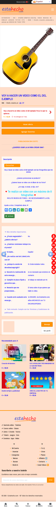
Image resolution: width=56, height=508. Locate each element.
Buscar (16, 505)
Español (38, 1)
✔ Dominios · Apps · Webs (10, 438)
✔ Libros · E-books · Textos (11, 431)
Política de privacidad (37, 485)
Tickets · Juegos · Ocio (11, 435)
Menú (5, 505)
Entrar (50, 480)
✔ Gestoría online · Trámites (11, 425)
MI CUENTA (39, 505)
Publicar (28, 505)
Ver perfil (47, 330)
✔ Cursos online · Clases (10, 428)
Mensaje (47, 324)
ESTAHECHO (6, 18)
